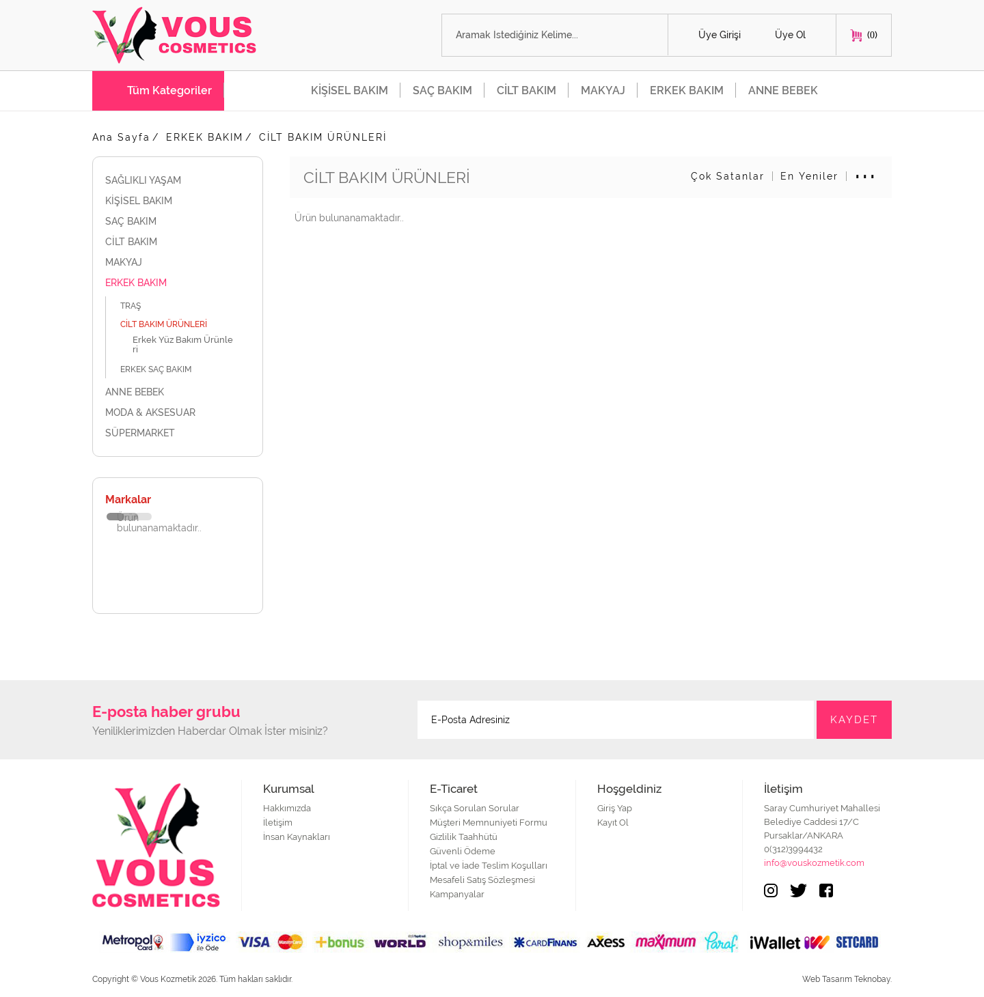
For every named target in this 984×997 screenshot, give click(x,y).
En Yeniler (809, 176)
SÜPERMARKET (177, 433)
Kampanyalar (457, 894)
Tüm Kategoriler (169, 90)
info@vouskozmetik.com (814, 863)
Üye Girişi (719, 34)
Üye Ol (790, 34)
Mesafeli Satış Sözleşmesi (482, 880)
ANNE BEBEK (783, 90)
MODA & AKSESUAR (177, 412)
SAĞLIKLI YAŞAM (177, 180)
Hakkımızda (287, 808)
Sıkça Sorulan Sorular (474, 808)
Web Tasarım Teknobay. (847, 979)
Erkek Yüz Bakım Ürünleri (183, 344)
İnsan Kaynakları (296, 837)
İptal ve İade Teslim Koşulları (488, 865)
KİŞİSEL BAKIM (349, 90)
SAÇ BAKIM (442, 90)
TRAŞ (138, 305)
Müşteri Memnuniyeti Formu (488, 822)
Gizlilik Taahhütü (463, 837)
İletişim (277, 822)
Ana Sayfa (121, 137)
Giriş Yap (614, 808)
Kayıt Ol (613, 822)
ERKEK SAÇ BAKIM (163, 369)
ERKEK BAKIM (687, 90)
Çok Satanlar (728, 176)
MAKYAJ (603, 90)
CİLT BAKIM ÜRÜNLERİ (323, 137)
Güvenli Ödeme (462, 851)
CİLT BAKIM (526, 90)
